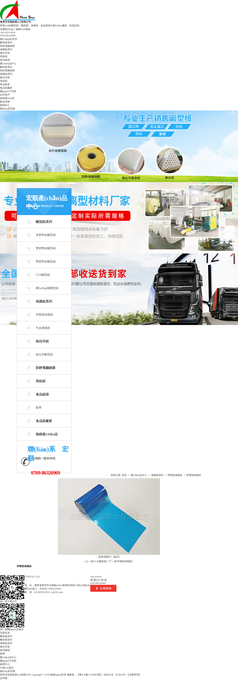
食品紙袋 (5, 59)
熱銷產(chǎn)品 (47, 434)
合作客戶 (5, 94)
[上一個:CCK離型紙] (96, 561)
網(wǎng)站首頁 (8, 39)
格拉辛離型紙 (44, 354)
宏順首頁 (5, 632)
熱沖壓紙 (5, 650)
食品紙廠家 (6, 87)
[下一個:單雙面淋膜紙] (120, 561)
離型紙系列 (6, 42)
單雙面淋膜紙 (44, 314)
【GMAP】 (120, 674)
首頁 (124, 475)
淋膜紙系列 (6, 49)
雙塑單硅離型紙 (46, 261)
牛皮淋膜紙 (43, 327)
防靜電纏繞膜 (7, 46)
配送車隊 (5, 101)
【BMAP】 (108, 674)
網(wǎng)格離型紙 (47, 288)
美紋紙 (3, 56)
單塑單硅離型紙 (46, 235)
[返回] (116, 556)
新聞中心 (5, 105)
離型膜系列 (6, 639)
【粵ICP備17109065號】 (90, 674)
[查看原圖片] (105, 556)
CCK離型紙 (43, 274)
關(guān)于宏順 (8, 91)
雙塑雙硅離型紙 (46, 248)
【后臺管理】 (133, 674)
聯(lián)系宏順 (7, 108)
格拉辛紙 (5, 52)
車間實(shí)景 (7, 98)
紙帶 (38, 407)
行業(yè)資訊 (7, 667)
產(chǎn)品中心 (8, 63)
